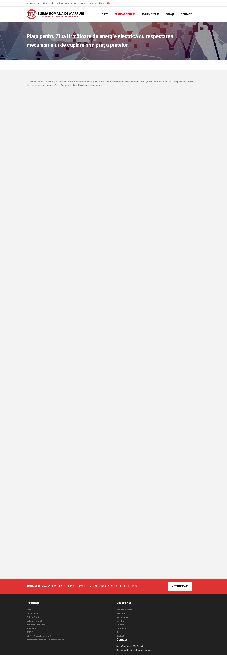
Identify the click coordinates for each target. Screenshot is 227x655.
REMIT (30, 632)
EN (109, 3)
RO (102, 3)
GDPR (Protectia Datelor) (39, 636)
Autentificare (179, 586)
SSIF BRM (92, 3)
